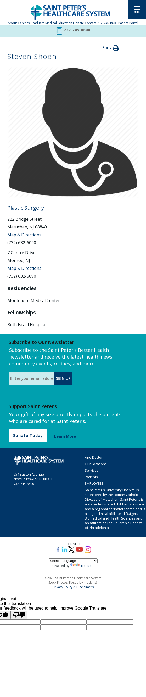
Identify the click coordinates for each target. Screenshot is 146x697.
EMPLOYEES (94, 483)
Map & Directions (24, 235)
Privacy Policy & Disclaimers (73, 587)
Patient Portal (128, 23)
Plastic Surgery (25, 207)
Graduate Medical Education (51, 23)
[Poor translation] (19, 615)
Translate (82, 566)
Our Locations (96, 463)
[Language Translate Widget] (73, 560)
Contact (90, 23)
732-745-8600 (107, 23)
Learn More (65, 436)
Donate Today (28, 435)
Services (91, 470)
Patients (91, 477)
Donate (78, 23)
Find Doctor (94, 457)
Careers (24, 23)
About (12, 23)
